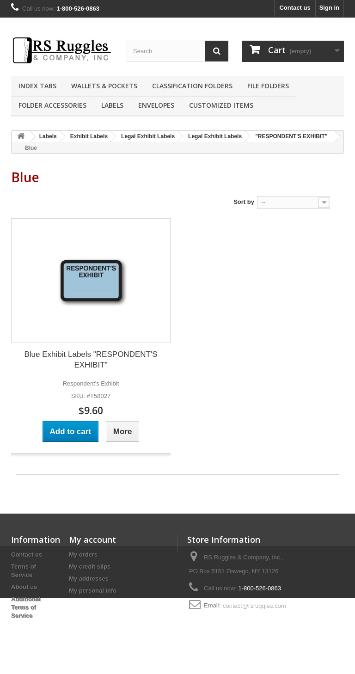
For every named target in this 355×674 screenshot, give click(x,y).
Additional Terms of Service (26, 607)
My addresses (89, 578)
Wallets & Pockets (104, 85)
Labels (112, 105)
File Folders (268, 85)
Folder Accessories (52, 105)
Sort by (243, 201)
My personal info (92, 590)
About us (24, 586)
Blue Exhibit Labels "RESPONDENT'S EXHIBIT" (90, 359)
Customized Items (221, 105)
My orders (83, 554)
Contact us (294, 7)
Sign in (329, 7)
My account (92, 539)
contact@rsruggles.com (254, 605)
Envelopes (156, 105)
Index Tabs (37, 85)
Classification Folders (192, 85)
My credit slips (89, 566)
